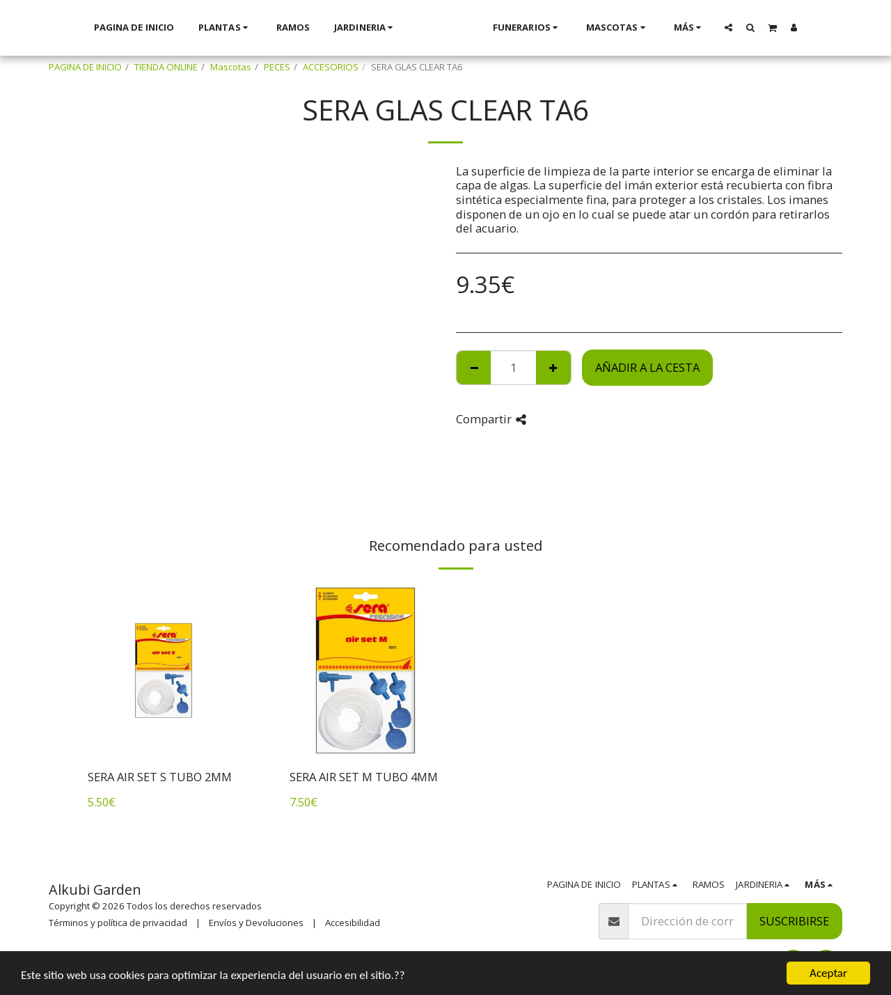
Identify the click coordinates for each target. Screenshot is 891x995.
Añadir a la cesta (647, 367)
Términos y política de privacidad (118, 922)
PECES (277, 67)
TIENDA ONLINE (166, 67)
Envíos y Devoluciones (256, 922)
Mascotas (230, 67)
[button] (746, 27)
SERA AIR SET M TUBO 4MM (364, 777)
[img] (164, 670)
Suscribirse (794, 921)
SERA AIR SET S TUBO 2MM (160, 777)
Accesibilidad (352, 922)
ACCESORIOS (330, 67)
